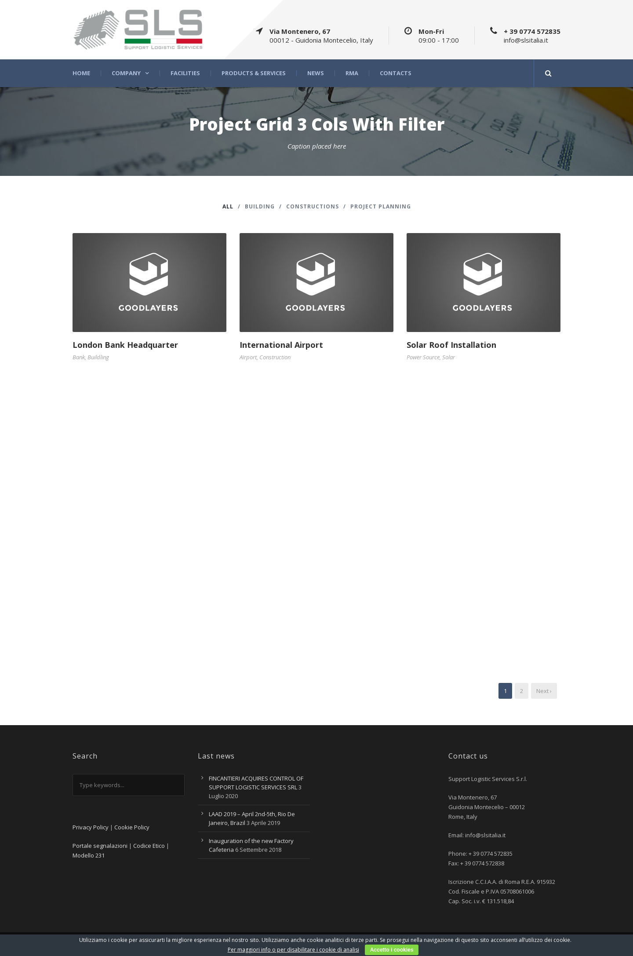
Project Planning (380, 206)
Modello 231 (89, 855)
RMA (352, 73)
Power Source (423, 357)
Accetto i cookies (392, 950)
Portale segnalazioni (100, 846)
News (315, 73)
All (227, 206)
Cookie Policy (131, 827)
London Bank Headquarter (125, 344)
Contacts (395, 73)
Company (126, 73)
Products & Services (254, 73)
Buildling (98, 357)
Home (81, 73)
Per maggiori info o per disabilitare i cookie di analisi (293, 949)
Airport (248, 357)
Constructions (312, 206)
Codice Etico (149, 846)
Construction (275, 357)
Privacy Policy (91, 827)
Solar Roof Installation (451, 344)
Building (260, 206)
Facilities (185, 73)
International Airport (281, 344)
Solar (448, 357)
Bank (79, 357)
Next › (544, 691)
